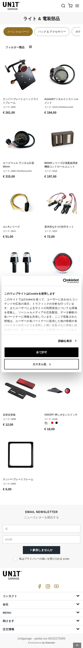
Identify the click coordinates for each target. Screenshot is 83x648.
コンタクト (41, 596)
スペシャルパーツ (18, 31)
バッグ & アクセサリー (52, 31)
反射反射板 (9, 414)
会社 (41, 604)
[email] (41, 539)
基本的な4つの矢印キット (59, 226)
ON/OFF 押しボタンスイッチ (61, 414)
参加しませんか (41, 549)
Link (66, 558)
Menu (41, 612)
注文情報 (41, 629)
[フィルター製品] (30, 47)
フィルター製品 (14, 47)
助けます (41, 620)
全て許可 (41, 352)
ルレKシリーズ (11, 226)
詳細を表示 (65, 340)
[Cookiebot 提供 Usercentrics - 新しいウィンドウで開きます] (63, 281)
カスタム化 (42, 364)
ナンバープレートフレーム (18, 479)
